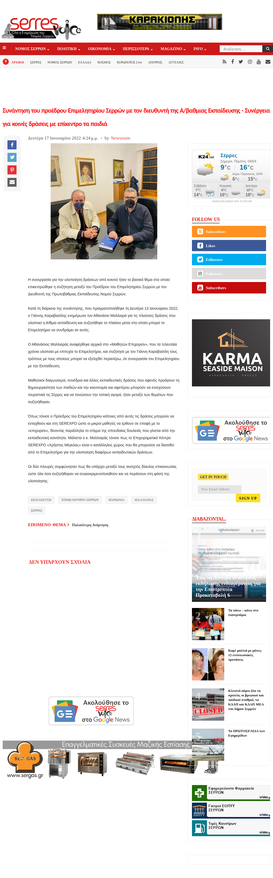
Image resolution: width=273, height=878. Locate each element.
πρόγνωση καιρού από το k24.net (232, 201)
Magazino (172, 49)
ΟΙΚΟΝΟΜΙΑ (100, 49)
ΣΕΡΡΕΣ (35, 62)
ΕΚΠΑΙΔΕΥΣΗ (41, 500)
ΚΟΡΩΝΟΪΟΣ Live (129, 62)
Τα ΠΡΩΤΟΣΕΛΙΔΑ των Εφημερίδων (246, 733)
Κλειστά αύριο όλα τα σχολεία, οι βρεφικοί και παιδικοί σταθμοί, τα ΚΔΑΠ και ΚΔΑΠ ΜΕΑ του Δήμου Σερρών (246, 700)
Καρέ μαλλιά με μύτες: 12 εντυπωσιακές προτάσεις (245, 654)
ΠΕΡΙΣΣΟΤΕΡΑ (136, 49)
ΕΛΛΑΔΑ (84, 62)
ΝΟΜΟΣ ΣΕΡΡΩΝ (31, 49)
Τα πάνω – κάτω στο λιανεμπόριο (243, 612)
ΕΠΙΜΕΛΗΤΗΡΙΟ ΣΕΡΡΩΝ (80, 500)
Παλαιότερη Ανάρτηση (90, 525)
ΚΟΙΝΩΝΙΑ (117, 500)
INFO (199, 49)
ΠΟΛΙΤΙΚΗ (67, 49)
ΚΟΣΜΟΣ (104, 62)
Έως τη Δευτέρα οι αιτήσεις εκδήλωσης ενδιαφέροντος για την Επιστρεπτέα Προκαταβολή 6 (228, 586)
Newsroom (120, 138)
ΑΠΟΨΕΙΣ (155, 62)
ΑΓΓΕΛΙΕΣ (176, 62)
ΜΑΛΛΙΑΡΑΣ (144, 500)
